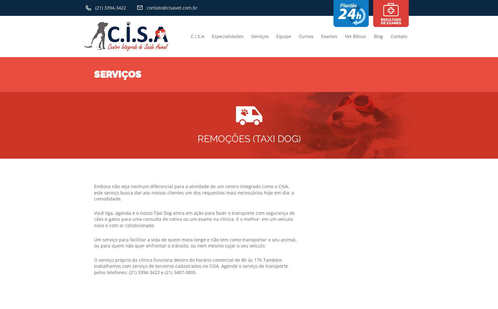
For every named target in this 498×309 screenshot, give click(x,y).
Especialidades (228, 36)
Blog (378, 36)
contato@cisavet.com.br (172, 8)
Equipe (283, 36)
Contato (399, 36)
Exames (329, 36)
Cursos (306, 36)
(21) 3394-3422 (110, 8)
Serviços (260, 36)
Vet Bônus (355, 36)
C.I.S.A (197, 36)
